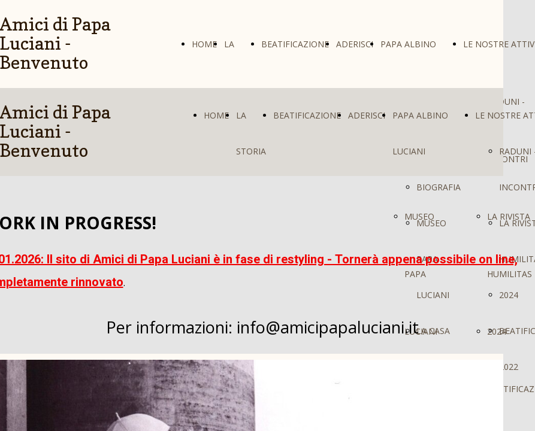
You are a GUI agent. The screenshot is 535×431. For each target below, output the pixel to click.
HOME (204, 44)
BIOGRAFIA (438, 187)
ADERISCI (354, 44)
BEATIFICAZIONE (295, 44)
